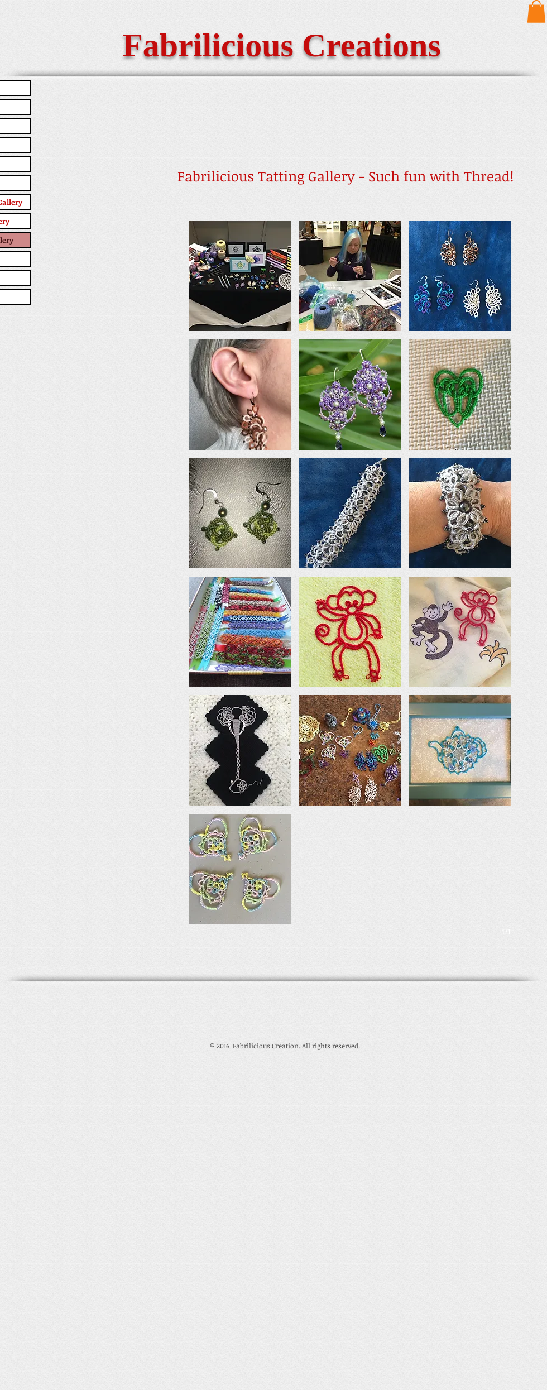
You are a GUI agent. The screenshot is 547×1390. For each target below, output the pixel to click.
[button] (536, 11)
